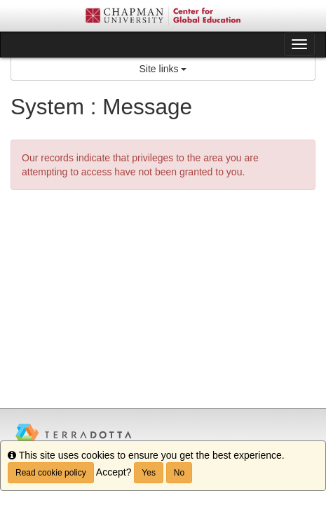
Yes (149, 473)
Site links (163, 68)
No (179, 473)
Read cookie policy (50, 473)
